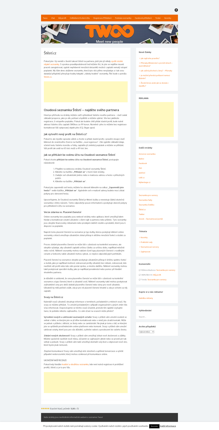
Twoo (45, 18)
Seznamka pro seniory (148, 195)
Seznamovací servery (150, 247)
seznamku (84, 364)
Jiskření (142, 173)
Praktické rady (146, 242)
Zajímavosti (145, 252)
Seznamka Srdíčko (146, 205)
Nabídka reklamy (146, 298)
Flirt (140, 168)
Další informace (168, 426)
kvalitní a (66, 364)
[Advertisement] (86, 91)
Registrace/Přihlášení (102, 18)
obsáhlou (75, 364)
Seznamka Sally (145, 200)
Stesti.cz (48, 77)
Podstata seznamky (123, 18)
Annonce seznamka (147, 154)
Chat (53, 18)
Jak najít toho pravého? (150, 58)
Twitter (142, 214)
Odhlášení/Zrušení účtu (80, 18)
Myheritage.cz (144, 182)
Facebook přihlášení (143, 18)
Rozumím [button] (154, 426)
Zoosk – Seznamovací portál (151, 219)
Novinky (167, 18)
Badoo (141, 159)
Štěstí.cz (142, 209)
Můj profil (62, 18)
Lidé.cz (142, 177)
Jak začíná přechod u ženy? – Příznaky (156, 71)
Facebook (143, 163)
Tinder (158, 18)
